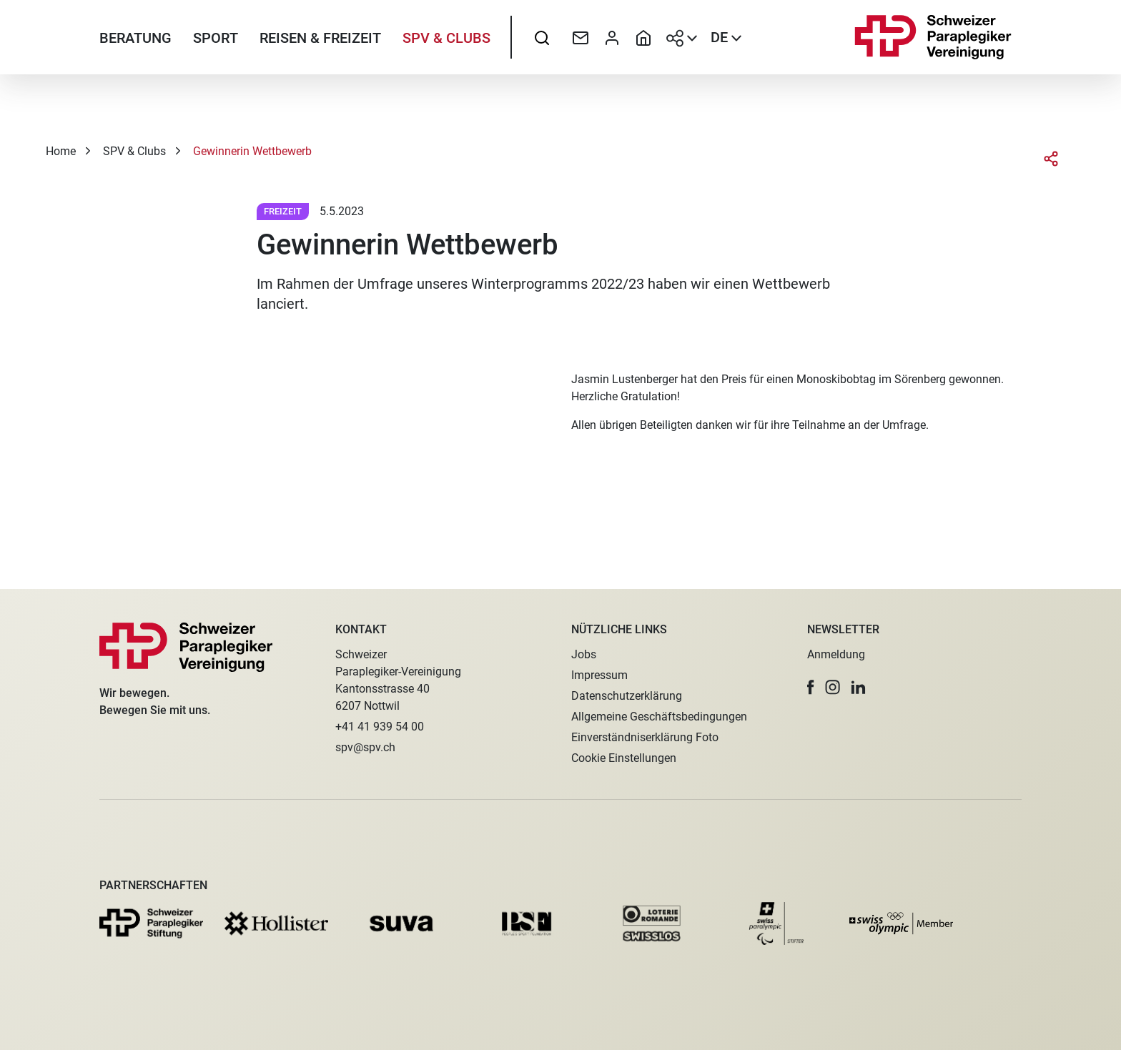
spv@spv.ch (365, 747)
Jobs (583, 654)
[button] (810, 687)
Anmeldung (836, 654)
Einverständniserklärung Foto (644, 737)
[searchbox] (542, 46)
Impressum (599, 675)
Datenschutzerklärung (626, 696)
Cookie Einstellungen (623, 758)
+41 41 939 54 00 (379, 726)
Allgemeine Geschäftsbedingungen (659, 716)
